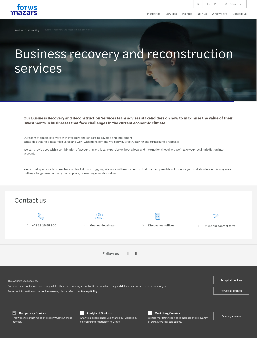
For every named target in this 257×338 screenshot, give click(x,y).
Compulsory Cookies (32, 312)
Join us (202, 13)
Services (171, 13)
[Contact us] (41, 220)
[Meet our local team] (99, 225)
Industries (153, 13)
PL (215, 4)
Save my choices (231, 316)
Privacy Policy (89, 291)
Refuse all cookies (231, 290)
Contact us (239, 13)
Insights (187, 13)
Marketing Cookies (167, 312)
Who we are (219, 13)
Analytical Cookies (99, 312)
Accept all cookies (231, 280)
